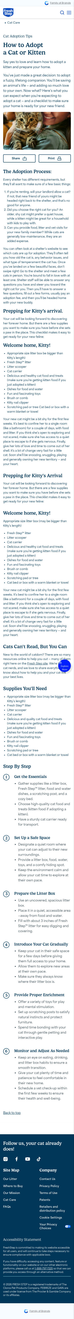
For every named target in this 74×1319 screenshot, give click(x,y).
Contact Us (47, 1179)
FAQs (7, 1207)
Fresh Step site (37, 663)
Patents (44, 1200)
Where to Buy (13, 1186)
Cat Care (13, 22)
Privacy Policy (49, 1186)
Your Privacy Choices (55, 1226)
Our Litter (10, 1179)
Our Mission (11, 1193)
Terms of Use (48, 1193)
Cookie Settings (50, 1217)
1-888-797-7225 (44, 1268)
